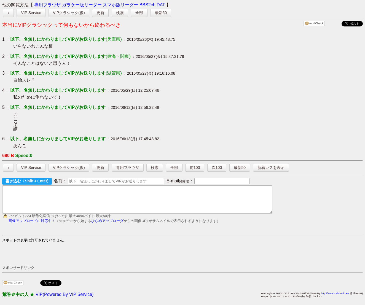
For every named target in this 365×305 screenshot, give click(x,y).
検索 (120, 12)
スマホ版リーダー (120, 4)
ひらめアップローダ (107, 226)
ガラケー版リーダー (82, 4)
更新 (100, 12)
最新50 (161, 12)
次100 (217, 167)
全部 (139, 12)
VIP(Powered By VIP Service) (64, 299)
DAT (161, 4)
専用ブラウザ (47, 4)
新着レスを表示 (271, 167)
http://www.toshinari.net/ (335, 298)
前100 (195, 167)
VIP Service (31, 12)
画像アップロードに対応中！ (32, 226)
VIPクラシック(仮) (69, 12)
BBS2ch (147, 4)
